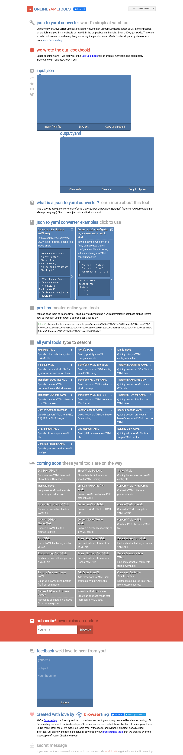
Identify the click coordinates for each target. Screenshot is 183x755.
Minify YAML (124, 290)
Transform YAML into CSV (131, 321)
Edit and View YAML (128, 370)
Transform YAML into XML (52, 321)
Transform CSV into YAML (52, 336)
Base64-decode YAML (129, 351)
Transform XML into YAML (92, 321)
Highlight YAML (46, 290)
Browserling (50, 661)
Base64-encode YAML (90, 351)
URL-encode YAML (48, 370)
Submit (65, 643)
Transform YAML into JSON (93, 306)
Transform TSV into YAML (131, 336)
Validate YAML (46, 306)
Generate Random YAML (51, 385)
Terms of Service (89, 736)
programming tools (113, 672)
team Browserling (52, 40)
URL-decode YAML (88, 370)
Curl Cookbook (90, 55)
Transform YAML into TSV (92, 336)
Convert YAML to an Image (52, 351)
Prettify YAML (85, 290)
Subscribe (85, 570)
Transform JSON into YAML (132, 306)
